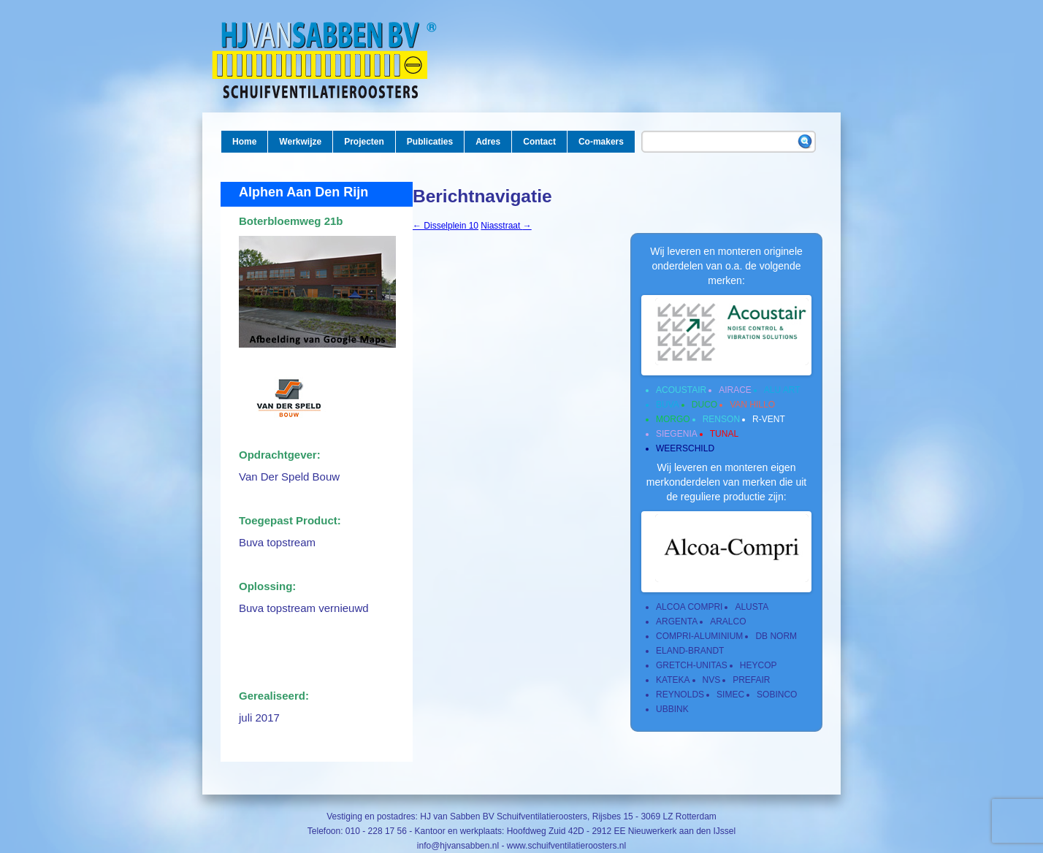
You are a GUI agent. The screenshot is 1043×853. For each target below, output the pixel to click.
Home (244, 142)
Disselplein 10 (445, 226)
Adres (487, 142)
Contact (539, 142)
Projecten (364, 142)
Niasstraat (506, 226)
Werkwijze (300, 142)
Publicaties (430, 142)
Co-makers (601, 142)
